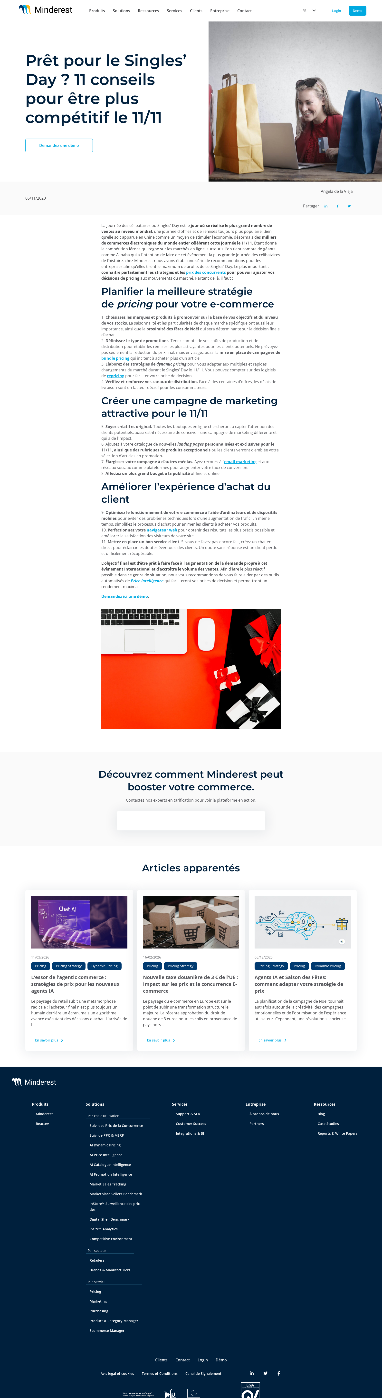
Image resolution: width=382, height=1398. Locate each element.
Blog (321, 1114)
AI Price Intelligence (106, 1155)
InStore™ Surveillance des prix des (115, 1206)
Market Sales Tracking (108, 1184)
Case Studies (328, 1123)
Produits (97, 10)
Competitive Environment (111, 1238)
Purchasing (99, 1311)
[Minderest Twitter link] (265, 1373)
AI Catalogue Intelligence (110, 1164)
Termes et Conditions (160, 1373)
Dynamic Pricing (104, 966)
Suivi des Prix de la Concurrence (116, 1125)
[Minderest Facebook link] (279, 1373)
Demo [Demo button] (358, 10)
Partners (256, 1123)
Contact (244, 10)
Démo (221, 1360)
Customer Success (191, 1123)
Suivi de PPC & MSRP (107, 1135)
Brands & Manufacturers (110, 1270)
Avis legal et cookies (117, 1373)
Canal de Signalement (203, 1373)
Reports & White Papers (337, 1133)
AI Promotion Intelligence (111, 1174)
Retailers (97, 1260)
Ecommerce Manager (107, 1330)
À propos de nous (264, 1114)
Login (203, 1360)
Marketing (98, 1301)
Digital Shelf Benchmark (109, 1219)
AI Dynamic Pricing (105, 1145)
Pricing (40, 966)
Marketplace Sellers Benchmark (116, 1194)
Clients (196, 10)
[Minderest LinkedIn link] (251, 1373)
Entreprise (219, 10)
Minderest (44, 1114)
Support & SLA (188, 1114)
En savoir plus (49, 1040)
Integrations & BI (190, 1133)
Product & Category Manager (114, 1320)
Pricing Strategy (69, 966)
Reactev (42, 1123)
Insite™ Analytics (104, 1229)
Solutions (121, 10)
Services (174, 10)
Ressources (148, 10)
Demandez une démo (59, 145)
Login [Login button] (336, 10)
